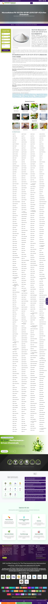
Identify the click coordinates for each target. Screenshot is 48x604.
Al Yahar (15, 181)
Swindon (42, 384)
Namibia (15, 336)
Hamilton (42, 231)
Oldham (41, 404)
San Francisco (15, 391)
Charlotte (24, 171)
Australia (33, 320)
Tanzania (15, 365)
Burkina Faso (15, 269)
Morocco (15, 332)
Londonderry (42, 355)
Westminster (24, 381)
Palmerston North (43, 201)
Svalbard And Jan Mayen (34, 313)
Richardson (24, 375)
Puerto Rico (24, 295)
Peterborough (42, 335)
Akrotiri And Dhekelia (42, 246)
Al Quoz (14, 239)
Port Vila (42, 179)
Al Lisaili (14, 197)
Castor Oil (43, 129)
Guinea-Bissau (16, 308)
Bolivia (23, 246)
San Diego (15, 419)
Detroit (23, 138)
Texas (14, 409)
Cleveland (24, 165)
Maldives (33, 140)
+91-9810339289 (5, 0)
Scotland (42, 268)
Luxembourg (33, 253)
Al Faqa (14, 195)
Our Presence (15, 550)
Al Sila (14, 175)
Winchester (42, 422)
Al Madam (15, 189)
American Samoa (34, 355)
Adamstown (42, 199)
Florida (14, 427)
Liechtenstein (33, 249)
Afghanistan (24, 387)
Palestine (33, 154)
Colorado (15, 403)
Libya (14, 318)
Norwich (41, 305)
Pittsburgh (24, 167)
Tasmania (42, 219)
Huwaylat (15, 229)
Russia (32, 159)
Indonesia (24, 413)
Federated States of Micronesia (34, 326)
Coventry (42, 289)
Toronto (41, 140)
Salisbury (42, 341)
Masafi (14, 205)
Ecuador (24, 262)
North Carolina (24, 173)
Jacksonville (24, 236)
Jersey (32, 311)
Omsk (32, 415)
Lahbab (14, 193)
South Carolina (25, 183)
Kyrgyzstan (24, 429)
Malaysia (33, 138)
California (15, 393)
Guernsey (33, 307)
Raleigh (23, 234)
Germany (33, 231)
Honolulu (24, 303)
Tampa (23, 226)
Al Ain (14, 148)
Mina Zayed (15, 249)
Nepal (32, 146)
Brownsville (24, 351)
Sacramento (24, 309)
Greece (32, 233)
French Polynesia (34, 342)
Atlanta (23, 195)
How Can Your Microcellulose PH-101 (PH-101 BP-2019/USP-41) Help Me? (33, 484)
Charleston (24, 181)
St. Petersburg (25, 377)
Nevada (14, 431)
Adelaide (33, 367)
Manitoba (33, 395)
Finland (32, 225)
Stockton (24, 185)
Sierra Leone (15, 355)
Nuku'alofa (42, 173)
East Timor (33, 192)
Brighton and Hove (43, 349)
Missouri (23, 148)
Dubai (14, 136)
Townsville (42, 211)
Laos (23, 431)
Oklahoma (24, 207)
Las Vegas (15, 429)
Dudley (41, 380)
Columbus (24, 169)
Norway (32, 267)
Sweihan (15, 219)
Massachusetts (16, 399)
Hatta (14, 173)
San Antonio (42, 134)
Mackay (41, 215)
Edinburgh (42, 266)
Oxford (41, 293)
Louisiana (24, 144)
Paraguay (24, 284)
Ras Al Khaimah (16, 144)
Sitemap (14, 549)
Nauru (32, 348)
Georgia (23, 197)
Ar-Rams (15, 245)
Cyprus (23, 405)
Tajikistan (33, 173)
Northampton (42, 376)
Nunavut (33, 411)
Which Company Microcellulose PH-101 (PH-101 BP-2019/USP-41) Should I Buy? (34, 478)
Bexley (41, 374)
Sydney (41, 138)
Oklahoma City (25, 230)
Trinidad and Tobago (24, 291)
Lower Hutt (42, 207)
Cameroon (15, 273)
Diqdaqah (15, 253)
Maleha (14, 163)
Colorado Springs (25, 301)
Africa (14, 259)
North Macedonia (34, 265)
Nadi (41, 237)
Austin (14, 415)
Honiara (41, 167)
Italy (32, 241)
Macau (32, 136)
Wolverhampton (43, 324)
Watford (42, 400)
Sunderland (42, 362)
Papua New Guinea (34, 328)
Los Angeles (15, 405)
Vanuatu (33, 334)
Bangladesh (24, 395)
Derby (41, 311)
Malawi (14, 322)
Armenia (24, 389)
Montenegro (33, 261)
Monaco (32, 259)
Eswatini (15, 296)
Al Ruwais (15, 161)
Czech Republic (34, 301)
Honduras (24, 274)
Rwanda (15, 346)
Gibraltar (33, 305)
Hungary (33, 235)
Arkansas (24, 319)
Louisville (24, 203)
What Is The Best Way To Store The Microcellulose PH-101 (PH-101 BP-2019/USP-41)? (35, 488)
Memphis (42, 248)
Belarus (32, 206)
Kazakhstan (24, 425)
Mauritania (15, 326)
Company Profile (16, 547)
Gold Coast (33, 389)
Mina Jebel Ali (15, 152)
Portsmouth (42, 297)
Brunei (23, 399)
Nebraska (24, 331)
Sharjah (14, 140)
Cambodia (24, 401)
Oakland (23, 371)
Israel (23, 419)
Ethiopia (15, 298)
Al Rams (15, 209)
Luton (41, 337)
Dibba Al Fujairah (16, 165)
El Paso (14, 411)
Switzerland (33, 289)
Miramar (24, 369)
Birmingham (42, 258)
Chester (41, 347)
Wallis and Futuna (34, 361)
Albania (32, 196)
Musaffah (15, 247)
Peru (23, 286)
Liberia (14, 316)
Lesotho (15, 314)
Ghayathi (15, 243)
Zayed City (15, 167)
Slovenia (33, 283)
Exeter (41, 329)
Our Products (4, 451)
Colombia (24, 254)
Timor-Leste (33, 177)
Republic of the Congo (16, 342)
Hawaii (23, 305)
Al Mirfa (14, 221)
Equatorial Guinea (16, 292)
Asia (23, 385)
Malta (32, 255)
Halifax (41, 410)
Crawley (41, 386)
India (23, 411)
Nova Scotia (33, 407)
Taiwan (32, 171)
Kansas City (24, 222)
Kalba (14, 159)
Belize (23, 244)
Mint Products (23, 548)
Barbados (24, 242)
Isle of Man (33, 309)
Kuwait (23, 427)
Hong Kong (24, 409)
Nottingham (42, 276)
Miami (23, 159)
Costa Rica (24, 256)
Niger (14, 338)
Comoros (15, 282)
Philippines (33, 156)
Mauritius (15, 328)
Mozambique (15, 334)
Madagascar (15, 320)
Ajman (14, 142)
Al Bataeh (15, 199)
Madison (24, 232)
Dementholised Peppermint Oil (34, 121)
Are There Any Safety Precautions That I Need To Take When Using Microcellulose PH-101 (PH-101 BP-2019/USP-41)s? (35, 491)
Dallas (23, 161)
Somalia (15, 357)
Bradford (42, 320)
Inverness (42, 364)
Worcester (42, 408)
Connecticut (24, 321)
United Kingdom (34, 295)
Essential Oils (25, 129)
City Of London (43, 260)
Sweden (33, 287)
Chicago (15, 389)
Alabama (24, 317)
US (14, 385)
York (41, 272)
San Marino (33, 277)
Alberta (32, 369)
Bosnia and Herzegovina (33, 211)
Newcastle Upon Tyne (43, 279)
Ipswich (41, 388)
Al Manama (15, 207)
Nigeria (14, 339)
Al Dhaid (15, 169)
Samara (32, 430)
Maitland (42, 241)
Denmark (33, 221)
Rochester (24, 150)
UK (41, 250)
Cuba (23, 258)
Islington (42, 368)
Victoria (41, 144)
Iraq (23, 417)
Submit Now (5, 50)
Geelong (42, 187)
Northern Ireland (43, 309)
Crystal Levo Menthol (16, 129)
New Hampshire (25, 333)
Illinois (14, 395)
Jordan (23, 423)
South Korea (33, 165)
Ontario (23, 373)
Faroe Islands (33, 303)
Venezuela (24, 299)
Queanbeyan (42, 223)
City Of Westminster (42, 358)
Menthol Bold (30, 551)
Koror (41, 235)
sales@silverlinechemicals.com (15, 0)
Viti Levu (42, 239)
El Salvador (24, 264)
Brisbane (33, 375)
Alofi (41, 163)
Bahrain (23, 393)
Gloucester (42, 351)
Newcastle (33, 405)
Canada (23, 250)
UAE (14, 134)
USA (41, 156)
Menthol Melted (25, 120)
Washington (15, 407)
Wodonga (42, 229)
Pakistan (33, 152)
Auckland (33, 371)
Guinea (14, 306)
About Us (4, 557)
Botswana (15, 267)
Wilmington (24, 383)
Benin (14, 265)
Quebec (32, 424)
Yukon (41, 154)
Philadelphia (33, 419)
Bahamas (24, 240)
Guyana (23, 270)
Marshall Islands (34, 346)
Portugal (33, 271)
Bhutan (23, 397)
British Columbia (34, 377)
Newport (42, 345)
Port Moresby (42, 161)
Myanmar (33, 144)
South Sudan (15, 361)
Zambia (14, 375)
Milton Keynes (42, 339)
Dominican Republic (25, 260)
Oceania (33, 316)
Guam (32, 336)
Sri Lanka (33, 167)
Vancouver (24, 379)
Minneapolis (24, 152)
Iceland (32, 237)
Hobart (41, 175)
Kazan (32, 393)
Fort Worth (24, 209)
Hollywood (24, 361)
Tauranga (42, 205)
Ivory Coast (15, 310)
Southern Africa (16, 383)
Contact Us (15, 551)
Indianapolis (24, 187)
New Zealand (33, 318)
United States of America (43, 429)
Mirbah (14, 227)
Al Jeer (14, 185)
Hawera (32, 391)
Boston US (15, 397)
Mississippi (24, 327)
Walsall (41, 394)
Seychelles (15, 353)
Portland (15, 421)
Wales (41, 283)
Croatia (32, 215)
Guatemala (24, 268)
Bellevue (24, 347)
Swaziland (15, 381)
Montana (24, 329)
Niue (32, 359)
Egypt (14, 290)
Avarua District (43, 203)
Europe (32, 194)
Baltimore (24, 156)
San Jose (24, 179)
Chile (23, 252)
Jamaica (24, 276)
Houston (24, 163)
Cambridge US (24, 353)
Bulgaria (33, 213)
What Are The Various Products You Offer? (32, 481)
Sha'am (14, 177)
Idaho (23, 315)
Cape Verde (15, 275)
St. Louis (24, 146)
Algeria (14, 261)
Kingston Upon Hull (43, 295)
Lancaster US (24, 365)
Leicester (42, 291)
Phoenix (24, 175)
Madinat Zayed (16, 233)
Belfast (41, 307)
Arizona (23, 177)
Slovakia (33, 281)
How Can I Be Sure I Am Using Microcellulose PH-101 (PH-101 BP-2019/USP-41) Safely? (35, 499)
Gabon (14, 300)
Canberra (33, 381)
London (41, 252)
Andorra (32, 198)
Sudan (14, 363)
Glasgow (42, 270)
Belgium (33, 208)
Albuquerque (24, 214)
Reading (41, 333)
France (32, 227)
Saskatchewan (43, 136)
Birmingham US (25, 349)
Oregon (14, 423)
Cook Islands (33, 357)
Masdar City (15, 203)
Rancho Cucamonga (24, 212)
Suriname (24, 288)
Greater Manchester (42, 317)
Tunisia (14, 369)
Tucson (23, 228)
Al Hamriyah (15, 255)
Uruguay (24, 297)
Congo (14, 379)
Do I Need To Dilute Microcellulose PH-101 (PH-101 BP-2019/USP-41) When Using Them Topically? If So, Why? (34, 496)
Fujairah (15, 146)
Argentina (24, 238)
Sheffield (42, 285)
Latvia (32, 247)
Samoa (32, 324)
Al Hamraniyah (15, 183)
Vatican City (33, 297)
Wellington (42, 150)
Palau (32, 332)
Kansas (23, 224)
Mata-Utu (42, 225)
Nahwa (14, 213)
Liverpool (42, 264)
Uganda (14, 371)
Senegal (15, 351)
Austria (32, 202)
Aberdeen (42, 299)
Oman (32, 150)
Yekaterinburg (42, 152)
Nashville (24, 191)
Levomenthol (43, 120)
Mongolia (33, 142)
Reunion (15, 344)
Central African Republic (16, 278)
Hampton (24, 359)
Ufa (41, 142)
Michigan (24, 140)
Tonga (32, 330)
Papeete (42, 165)
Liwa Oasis (15, 235)
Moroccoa (42, 431)
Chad (14, 280)
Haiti (23, 272)
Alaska (23, 201)
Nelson (32, 401)
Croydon (42, 392)
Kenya (14, 312)
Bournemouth (42, 353)
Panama (24, 282)
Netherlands (33, 263)
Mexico (23, 278)
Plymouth (42, 313)
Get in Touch (12, 451)
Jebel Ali (15, 231)
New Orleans (24, 142)
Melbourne (33, 397)
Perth (32, 417)
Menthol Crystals (31, 548)
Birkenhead (42, 366)
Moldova (33, 257)
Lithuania (33, 251)
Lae (41, 193)
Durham (41, 343)
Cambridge (33, 379)
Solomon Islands (34, 338)
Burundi (14, 271)
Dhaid (14, 237)
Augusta (24, 345)
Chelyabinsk (33, 383)
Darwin (41, 177)
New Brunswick (34, 403)
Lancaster (42, 420)
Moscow (33, 399)
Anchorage (24, 199)
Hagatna (42, 195)
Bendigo (41, 213)
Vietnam (33, 188)
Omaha (23, 311)
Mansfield (42, 396)
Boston (32, 373)
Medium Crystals (16, 120)
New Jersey (24, 335)
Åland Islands (33, 299)
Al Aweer (15, 191)
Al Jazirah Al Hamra (16, 201)
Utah (23, 313)
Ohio (23, 136)
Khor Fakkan (15, 154)
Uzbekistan (33, 186)
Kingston (42, 233)
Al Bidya (15, 171)
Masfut (14, 217)
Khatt (14, 211)
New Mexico (24, 216)
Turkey (32, 179)
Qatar (32, 157)
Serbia (32, 279)
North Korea (33, 148)
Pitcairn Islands (34, 363)
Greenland (24, 266)
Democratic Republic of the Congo (16, 285)
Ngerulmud (42, 197)
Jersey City (24, 363)
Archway (42, 378)
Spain (32, 285)
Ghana (14, 304)
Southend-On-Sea (43, 370)
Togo (14, 367)
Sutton (41, 382)
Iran (23, 415)
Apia (41, 171)
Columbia (24, 357)
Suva (41, 157)
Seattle (14, 417)
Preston (41, 331)
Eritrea (14, 294)
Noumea (42, 169)
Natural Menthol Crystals (34, 111)
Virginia (23, 343)
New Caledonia (33, 350)
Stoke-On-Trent (43, 321)
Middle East (42, 243)
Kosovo (32, 245)
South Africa (15, 359)
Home (12, 24)
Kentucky (24, 205)
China (23, 403)
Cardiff (41, 281)
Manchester (42, 256)
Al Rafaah (15, 187)
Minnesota (24, 154)
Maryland (24, 157)
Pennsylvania (15, 413)
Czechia (33, 219)
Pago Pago (42, 183)
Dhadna (14, 179)
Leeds (41, 287)
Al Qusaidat (15, 225)
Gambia (14, 302)
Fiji (32, 321)
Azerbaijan (24, 391)
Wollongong (42, 185)
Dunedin (41, 181)
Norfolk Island (33, 365)
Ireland (32, 239)
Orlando (14, 425)
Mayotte (15, 330)
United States (24, 293)
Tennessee (24, 193)
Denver (14, 401)
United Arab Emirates (33, 184)
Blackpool (42, 372)
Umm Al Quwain (16, 150)
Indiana (23, 189)
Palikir (41, 191)
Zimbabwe (15, 377)
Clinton (23, 355)
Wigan (41, 390)
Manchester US (25, 367)
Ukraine (32, 293)
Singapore (33, 163)
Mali (14, 324)
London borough (43, 360)
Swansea (42, 315)
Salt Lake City (24, 307)
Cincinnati (24, 134)
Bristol (41, 262)
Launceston (42, 217)
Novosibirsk (33, 409)
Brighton (42, 303)
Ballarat (41, 209)
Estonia (32, 223)
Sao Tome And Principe (15, 349)
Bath (41, 325)
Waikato (41, 146)
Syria (32, 169)
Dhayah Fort (15, 215)
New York (15, 387)
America (42, 426)
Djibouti (14, 288)
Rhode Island (24, 339)
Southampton (42, 301)
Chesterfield (42, 402)
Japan (23, 421)
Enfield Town (42, 406)
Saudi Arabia (33, 161)
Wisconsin (24, 220)
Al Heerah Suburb (16, 257)
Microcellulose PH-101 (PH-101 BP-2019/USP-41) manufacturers (30, 89)
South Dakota (24, 341)
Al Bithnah (15, 223)
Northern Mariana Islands (34, 353)
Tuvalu (32, 344)
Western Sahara (16, 373)
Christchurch (33, 385)
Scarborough (42, 412)
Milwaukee (24, 218)
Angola (14, 263)
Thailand (33, 175)
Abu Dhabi (15, 138)
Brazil (23, 248)
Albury (41, 227)
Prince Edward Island (33, 422)
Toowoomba (42, 221)
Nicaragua (24, 280)
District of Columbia (24, 323)
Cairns (41, 189)
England (41, 254)
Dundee (41, 327)
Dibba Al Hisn (15, 156)
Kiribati (32, 340)
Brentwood (42, 418)
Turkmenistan (33, 181)
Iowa (23, 325)
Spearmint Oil (34, 129)
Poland (32, 269)
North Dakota (24, 337)
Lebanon (33, 134)
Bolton (41, 398)
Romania (33, 273)
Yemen (32, 190)
